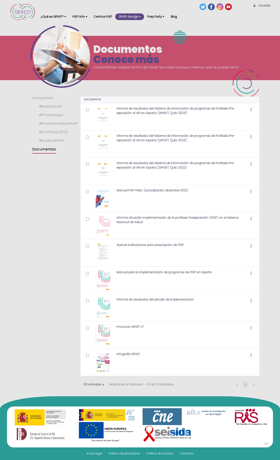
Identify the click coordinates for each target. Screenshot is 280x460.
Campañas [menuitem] (42, 98)
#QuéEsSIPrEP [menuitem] (51, 140)
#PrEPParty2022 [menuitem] (53, 132)
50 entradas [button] (95, 385)
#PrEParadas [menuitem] (51, 115)
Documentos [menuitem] (44, 149)
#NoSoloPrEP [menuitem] (50, 106)
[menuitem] (53, 16)
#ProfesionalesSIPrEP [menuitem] (58, 123)
